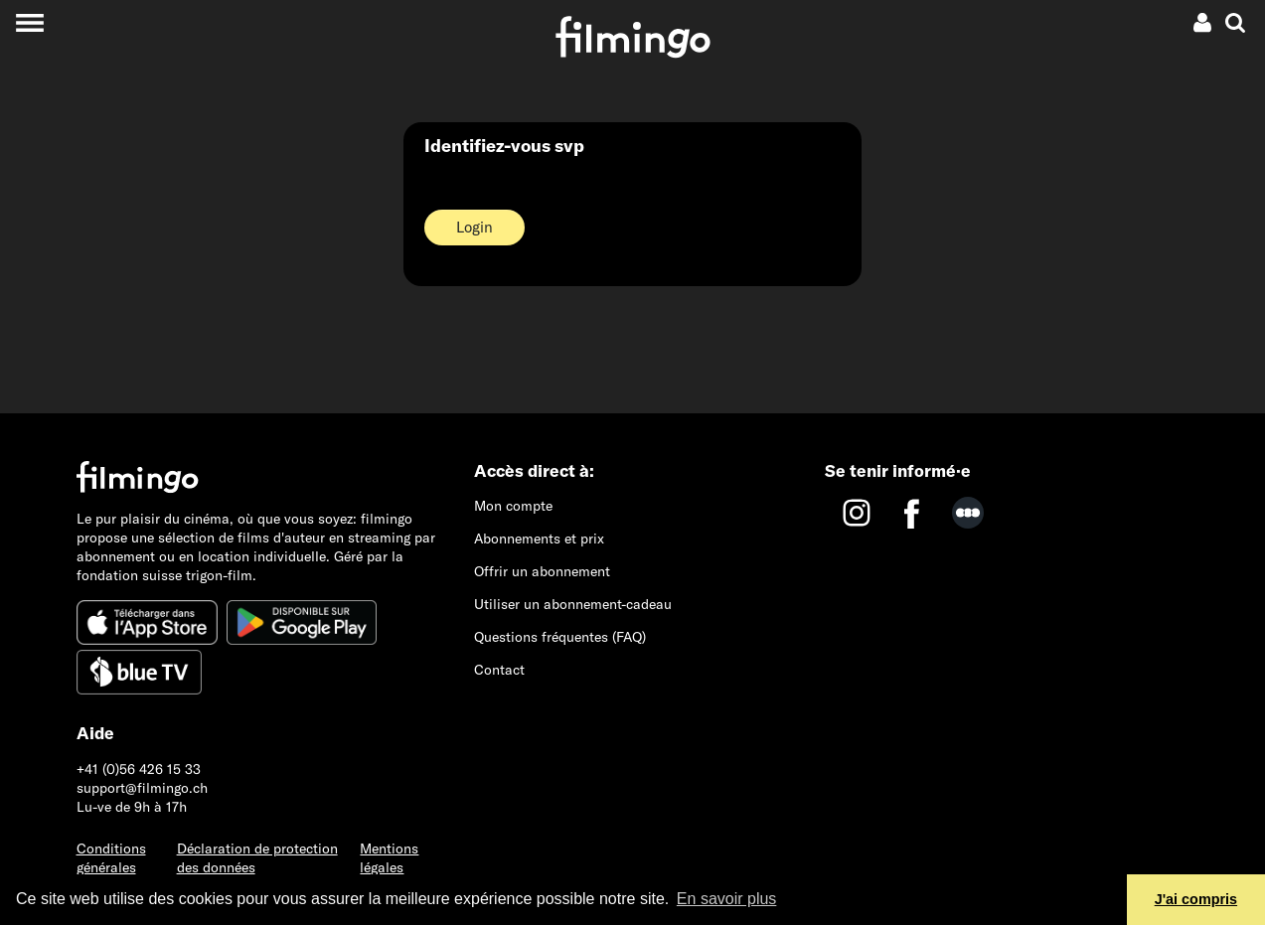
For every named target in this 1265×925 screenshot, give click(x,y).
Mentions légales (389, 858)
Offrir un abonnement (542, 571)
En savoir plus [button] (727, 898)
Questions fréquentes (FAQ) (560, 637)
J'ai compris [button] (1196, 899)
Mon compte (513, 506)
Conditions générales (111, 858)
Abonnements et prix (539, 538)
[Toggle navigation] (29, 22)
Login (474, 227)
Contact (499, 670)
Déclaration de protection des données (257, 858)
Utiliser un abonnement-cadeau (573, 604)
